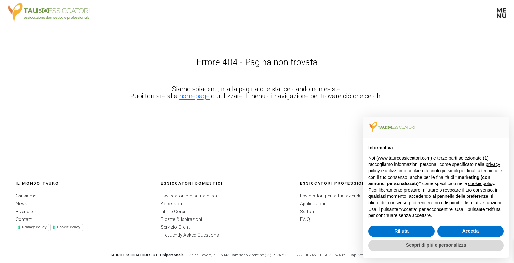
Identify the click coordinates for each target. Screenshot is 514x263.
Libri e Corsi (173, 211)
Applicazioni (312, 203)
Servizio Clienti (176, 227)
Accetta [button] (470, 231)
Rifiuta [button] (401, 231)
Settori (307, 211)
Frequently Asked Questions (190, 235)
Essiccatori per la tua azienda (331, 196)
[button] (501, 12)
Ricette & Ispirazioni (181, 219)
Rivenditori (26, 211)
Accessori (171, 203)
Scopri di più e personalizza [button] (436, 245)
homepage (194, 96)
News (21, 203)
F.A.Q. (305, 219)
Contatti (24, 219)
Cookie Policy (68, 227)
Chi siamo (26, 196)
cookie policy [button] (481, 183)
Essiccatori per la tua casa (189, 196)
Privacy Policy (34, 227)
